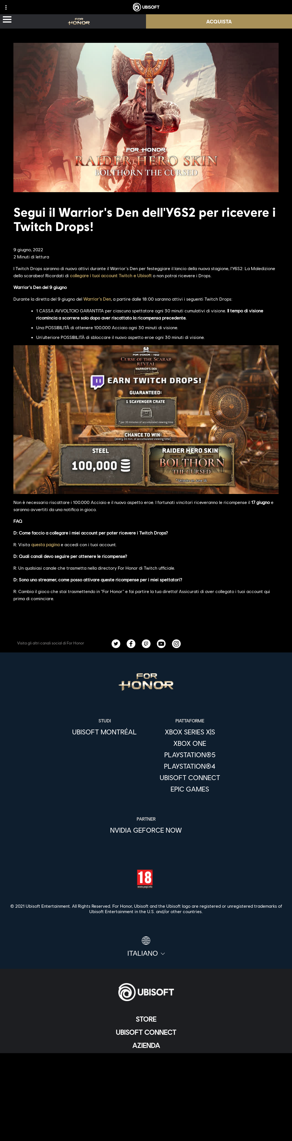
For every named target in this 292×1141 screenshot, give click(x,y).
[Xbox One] (190, 743)
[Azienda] (146, 1045)
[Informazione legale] (146, 1121)
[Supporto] (146, 1071)
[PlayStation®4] (190, 766)
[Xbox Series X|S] (190, 732)
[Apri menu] (7, 19)
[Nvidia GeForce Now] (146, 830)
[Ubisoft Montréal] (104, 732)
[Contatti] (146, 1093)
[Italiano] (146, 946)
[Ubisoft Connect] (146, 1032)
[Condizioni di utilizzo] (146, 1112)
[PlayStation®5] (190, 755)
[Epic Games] (190, 789)
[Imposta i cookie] (146, 1130)
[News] (146, 1058)
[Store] (146, 1019)
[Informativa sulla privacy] (146, 1102)
